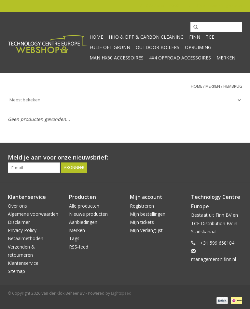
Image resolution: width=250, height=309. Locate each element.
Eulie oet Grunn (110, 47)
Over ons (17, 206)
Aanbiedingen (83, 222)
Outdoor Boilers (157, 47)
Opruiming (198, 47)
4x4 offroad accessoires (180, 58)
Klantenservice (23, 263)
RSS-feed (78, 247)
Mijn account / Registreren (214, 5)
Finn (194, 37)
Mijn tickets (142, 222)
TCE (210, 37)
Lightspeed (121, 293)
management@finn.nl (213, 259)
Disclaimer (19, 222)
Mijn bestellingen (147, 214)
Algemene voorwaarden (33, 214)
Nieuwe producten (88, 214)
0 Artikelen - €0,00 (159, 5)
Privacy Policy (22, 230)
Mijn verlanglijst (146, 230)
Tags (74, 238)
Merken (225, 58)
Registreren (142, 206)
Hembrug (232, 86)
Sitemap (16, 271)
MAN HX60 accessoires (117, 58)
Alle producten (84, 206)
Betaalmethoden (25, 238)
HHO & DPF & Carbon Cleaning (146, 37)
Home (96, 37)
